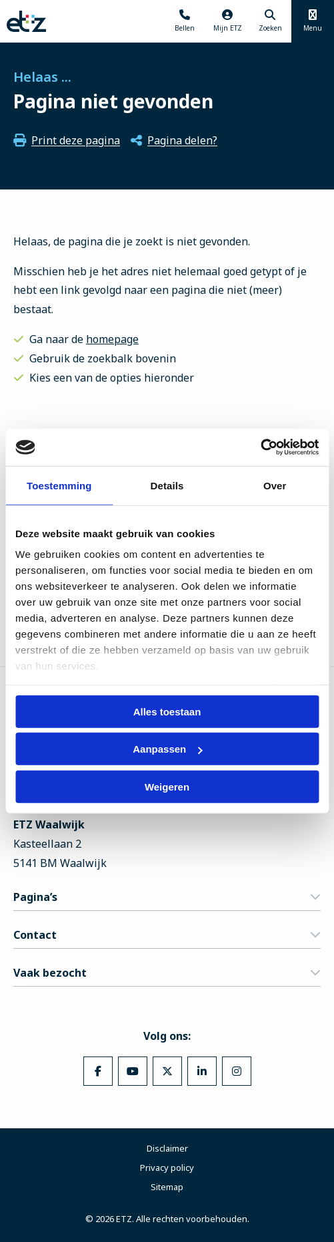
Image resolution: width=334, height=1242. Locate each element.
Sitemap (167, 1187)
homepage (112, 339)
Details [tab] (167, 485)
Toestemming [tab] (59, 485)
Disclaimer (167, 1148)
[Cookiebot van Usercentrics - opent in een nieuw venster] (260, 447)
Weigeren (167, 786)
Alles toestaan (167, 711)
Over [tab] (275, 485)
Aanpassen (167, 749)
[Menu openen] (312, 21)
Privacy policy (167, 1168)
